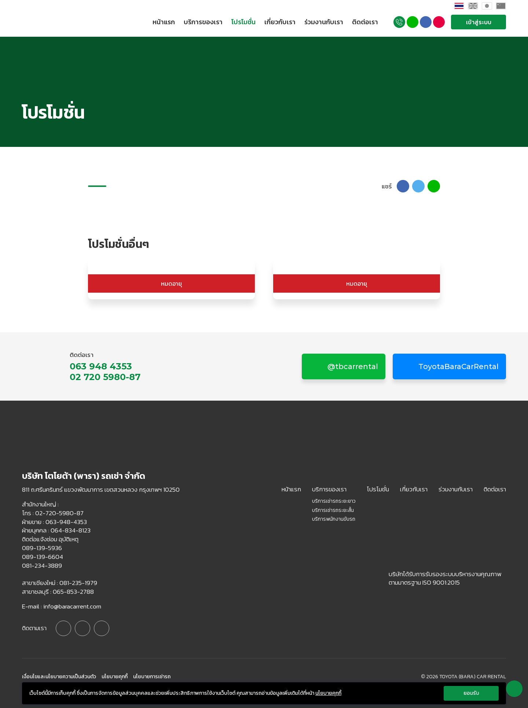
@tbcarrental (352, 366)
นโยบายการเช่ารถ (151, 676)
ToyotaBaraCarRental (458, 366)
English (473, 6)
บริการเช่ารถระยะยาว (334, 501)
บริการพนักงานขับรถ (333, 519)
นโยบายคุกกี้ (115, 676)
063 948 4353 (101, 366)
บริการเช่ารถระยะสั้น (333, 510)
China (500, 6)
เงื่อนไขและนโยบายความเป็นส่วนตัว (59, 676)
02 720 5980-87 (105, 377)
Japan (487, 6)
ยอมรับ (471, 693)
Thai (459, 6)
